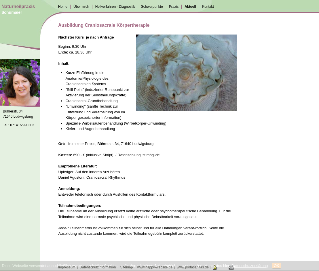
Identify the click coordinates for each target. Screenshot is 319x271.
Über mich (81, 7)
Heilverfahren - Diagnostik (115, 7)
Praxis (174, 7)
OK (276, 266)
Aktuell (190, 7)
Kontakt (208, 7)
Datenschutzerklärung (249, 266)
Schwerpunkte (152, 7)
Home (62, 7)
